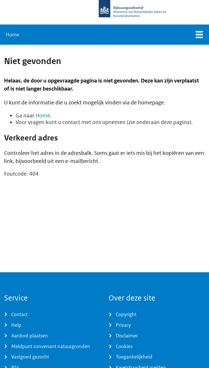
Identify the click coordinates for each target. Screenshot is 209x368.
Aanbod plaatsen (29, 336)
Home (12, 34)
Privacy (123, 325)
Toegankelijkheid (134, 357)
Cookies (124, 346)
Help (16, 325)
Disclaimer (127, 336)
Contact (19, 314)
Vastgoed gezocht (30, 357)
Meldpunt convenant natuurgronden (50, 346)
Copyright (126, 314)
